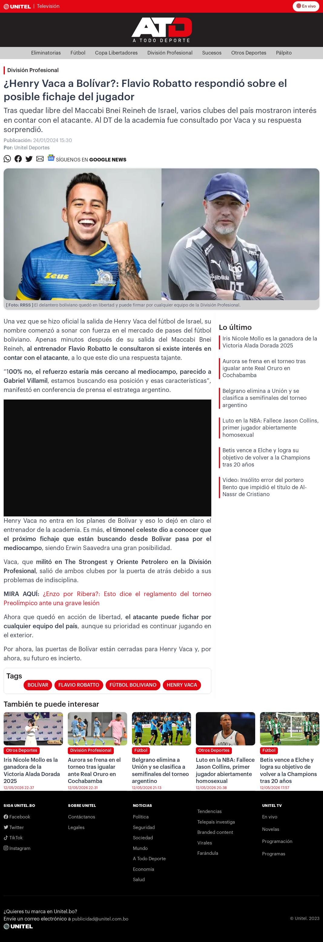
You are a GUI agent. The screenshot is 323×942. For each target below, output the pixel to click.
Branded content (215, 832)
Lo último (235, 327)
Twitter (14, 827)
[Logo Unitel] (161, 29)
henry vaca (182, 685)
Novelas (270, 829)
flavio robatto (78, 685)
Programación (277, 841)
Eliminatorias (46, 53)
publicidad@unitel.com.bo (100, 919)
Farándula (207, 853)
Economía (143, 869)
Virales (204, 843)
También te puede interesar (51, 704)
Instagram (17, 848)
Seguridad (144, 827)
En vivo (307, 6)
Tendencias (209, 811)
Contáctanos (81, 817)
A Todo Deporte (149, 859)
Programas (273, 854)
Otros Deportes (248, 53)
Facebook (17, 817)
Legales (76, 827)
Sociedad (143, 838)
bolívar (38, 685)
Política (141, 817)
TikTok (13, 838)
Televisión (48, 6)
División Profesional (170, 53)
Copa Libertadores (116, 53)
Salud (139, 879)
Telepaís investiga (216, 822)
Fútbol (78, 53)
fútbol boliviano (133, 685)
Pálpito (284, 53)
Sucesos (212, 53)
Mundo (140, 848)
